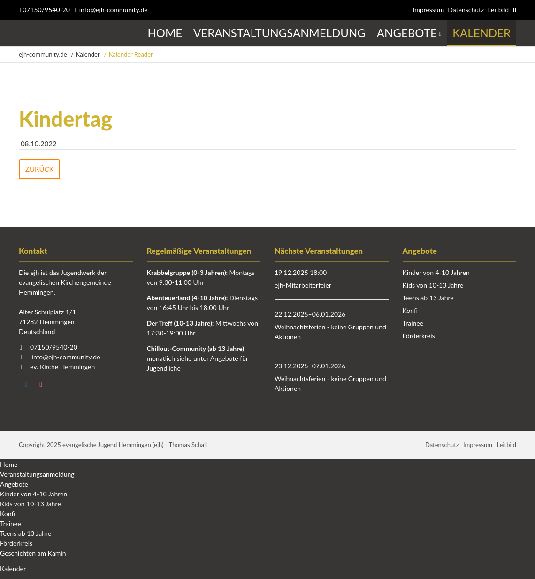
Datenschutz (466, 10)
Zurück (39, 169)
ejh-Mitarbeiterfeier (303, 285)
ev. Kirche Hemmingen (62, 367)
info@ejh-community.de (113, 10)
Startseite (20, 33)
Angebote (14, 484)
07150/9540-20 (44, 10)
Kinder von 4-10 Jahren (436, 272)
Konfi (410, 310)
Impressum (428, 10)
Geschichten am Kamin (33, 553)
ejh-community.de (43, 54)
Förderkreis (419, 336)
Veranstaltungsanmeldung (37, 474)
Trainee (413, 323)
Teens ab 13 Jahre (428, 298)
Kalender (88, 54)
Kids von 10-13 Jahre (433, 285)
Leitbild (498, 10)
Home (8, 464)
